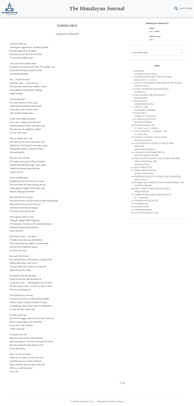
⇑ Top (122, 383)
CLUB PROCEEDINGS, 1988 (146, 213)
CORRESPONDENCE (143, 210)
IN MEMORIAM (141, 204)
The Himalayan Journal (96, 8)
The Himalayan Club (85, 401)
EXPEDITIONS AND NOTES (146, 200)
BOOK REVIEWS (141, 207)
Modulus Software (116, 401)
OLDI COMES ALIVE (143, 167)
